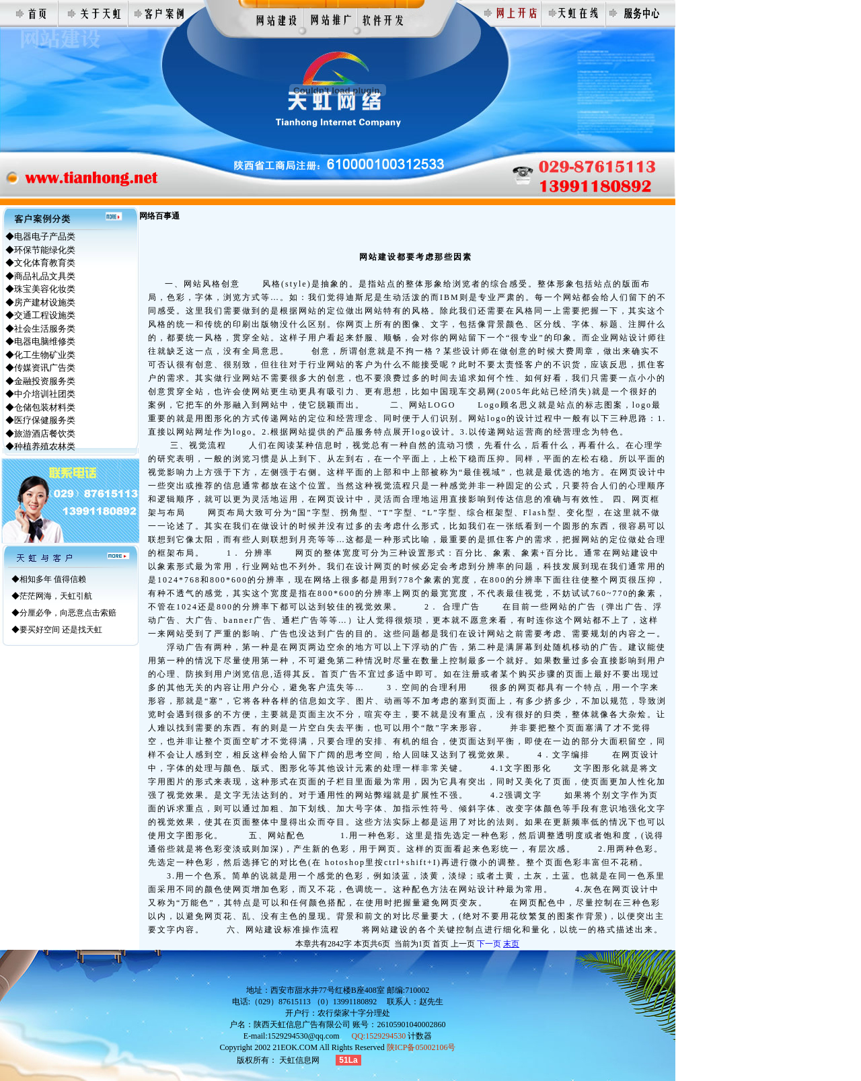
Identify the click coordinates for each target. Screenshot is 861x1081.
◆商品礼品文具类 (40, 276)
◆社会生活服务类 (40, 329)
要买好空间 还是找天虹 (61, 629)
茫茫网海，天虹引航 (56, 596)
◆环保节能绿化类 (40, 250)
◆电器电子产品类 (40, 236)
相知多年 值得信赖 (53, 579)
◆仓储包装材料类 (40, 407)
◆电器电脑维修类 (40, 341)
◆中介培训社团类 (40, 394)
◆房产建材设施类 (40, 302)
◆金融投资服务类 (40, 381)
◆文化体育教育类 (40, 263)
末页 (511, 943)
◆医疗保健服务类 (40, 420)
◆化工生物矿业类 (40, 355)
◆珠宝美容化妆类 (40, 289)
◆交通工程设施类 (40, 315)
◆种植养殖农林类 (40, 446)
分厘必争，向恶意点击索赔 (68, 613)
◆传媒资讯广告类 (40, 368)
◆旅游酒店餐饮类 (40, 433)
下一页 (489, 943)
